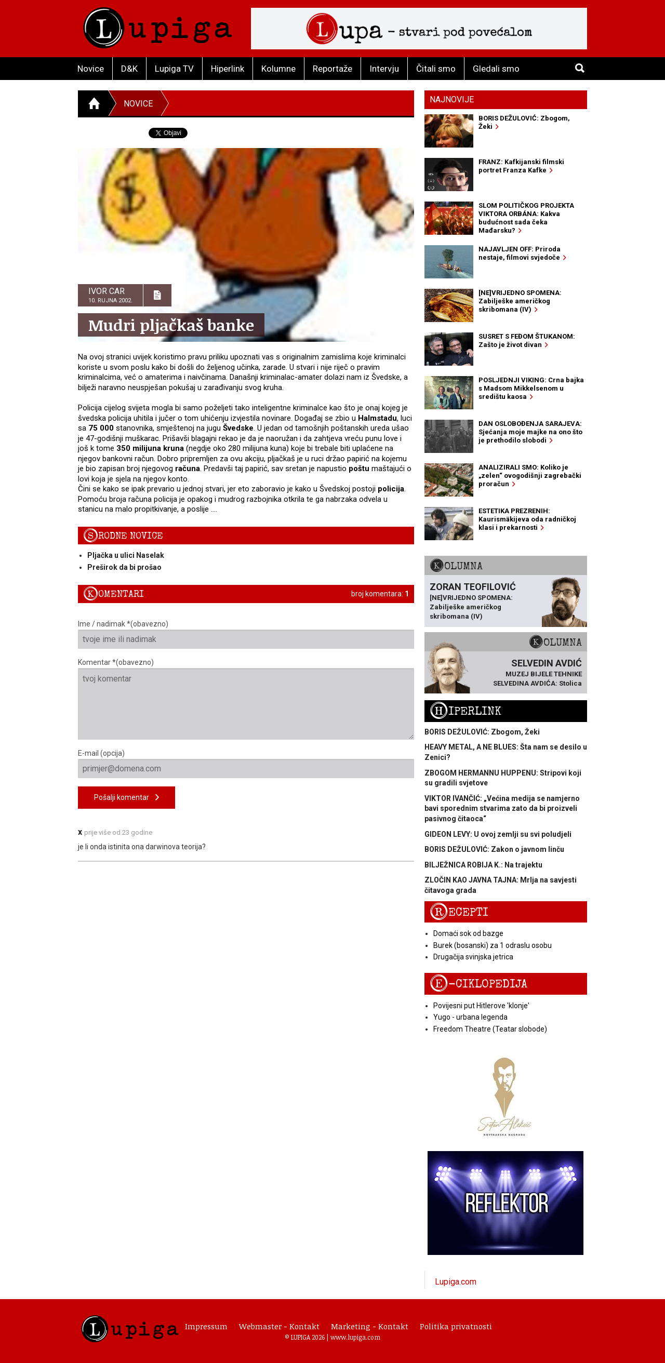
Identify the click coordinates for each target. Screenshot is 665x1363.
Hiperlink (227, 68)
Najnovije (452, 99)
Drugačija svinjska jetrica (473, 957)
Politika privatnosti (456, 1326)
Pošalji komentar (126, 797)
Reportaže (332, 68)
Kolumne (278, 68)
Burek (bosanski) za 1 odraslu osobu (492, 945)
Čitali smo (436, 68)
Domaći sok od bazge (468, 933)
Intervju (384, 68)
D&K (129, 68)
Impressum (206, 1326)
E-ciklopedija (478, 984)
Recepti (459, 912)
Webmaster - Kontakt (279, 1326)
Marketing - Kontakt (369, 1326)
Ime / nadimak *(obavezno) (246, 634)
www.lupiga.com (355, 1337)
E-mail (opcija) (246, 763)
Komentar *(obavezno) (246, 699)
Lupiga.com (455, 1282)
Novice (90, 68)
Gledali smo (496, 68)
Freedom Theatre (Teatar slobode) (490, 1029)
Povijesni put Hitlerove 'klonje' (481, 1005)
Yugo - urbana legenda (470, 1017)
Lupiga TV (174, 68)
